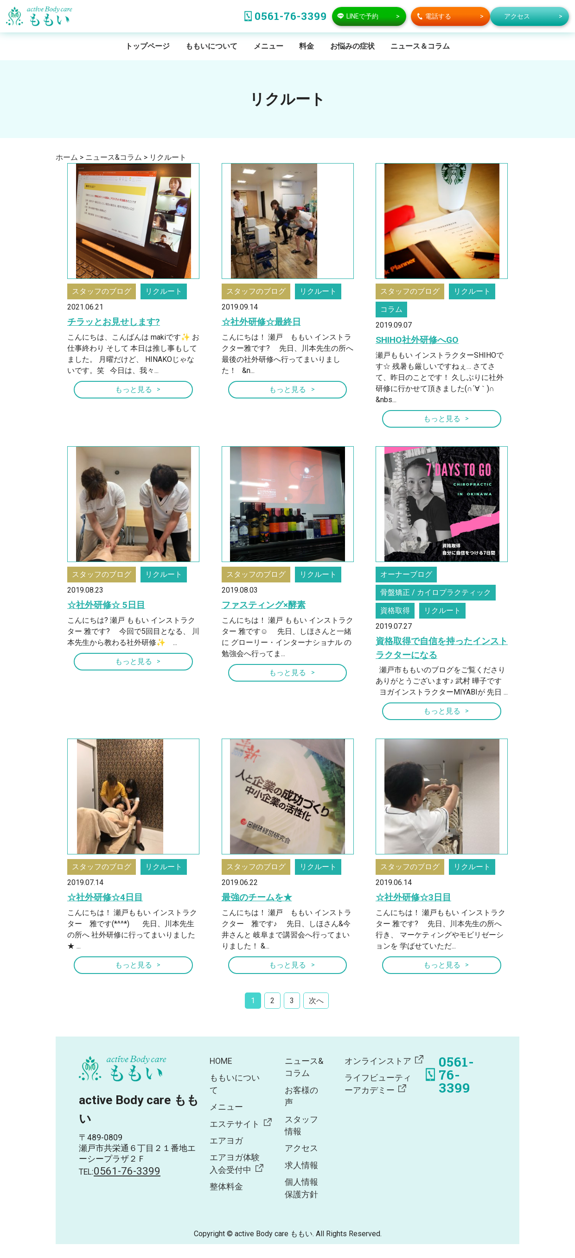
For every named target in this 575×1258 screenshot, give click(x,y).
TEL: (119, 1171)
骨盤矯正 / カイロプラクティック (435, 592)
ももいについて (211, 46)
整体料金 (226, 1186)
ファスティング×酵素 (264, 605)
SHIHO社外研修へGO (417, 340)
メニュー (268, 46)
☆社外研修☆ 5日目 (106, 605)
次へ (316, 1000)
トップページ (147, 46)
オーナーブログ (406, 574)
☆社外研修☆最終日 (261, 321)
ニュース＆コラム (420, 46)
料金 (306, 46)
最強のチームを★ (257, 897)
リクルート (163, 291)
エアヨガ (226, 1140)
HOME (221, 1061)
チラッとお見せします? (113, 321)
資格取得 (395, 610)
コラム (391, 309)
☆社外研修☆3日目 (413, 897)
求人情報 (301, 1165)
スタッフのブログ (101, 291)
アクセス (301, 1148)
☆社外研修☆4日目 (105, 897)
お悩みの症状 (352, 46)
